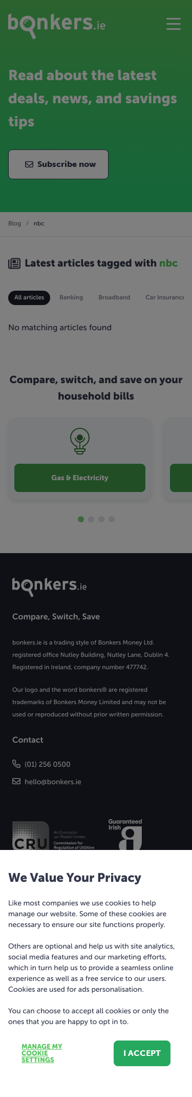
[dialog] (96, 548)
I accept (142, 1053)
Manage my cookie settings (42, 1053)
